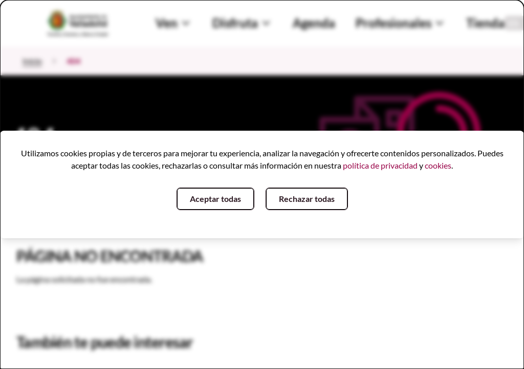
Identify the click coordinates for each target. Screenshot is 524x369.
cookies (438, 165)
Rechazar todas (307, 198)
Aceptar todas (215, 198)
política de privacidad (380, 165)
